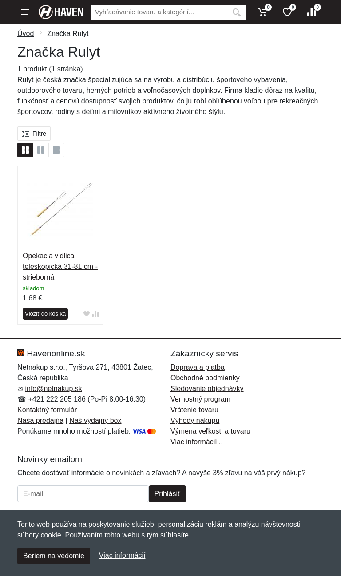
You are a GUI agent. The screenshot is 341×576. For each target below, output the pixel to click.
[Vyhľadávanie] (159, 12)
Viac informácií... (196, 442)
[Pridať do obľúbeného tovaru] (86, 314)
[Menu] (25, 12)
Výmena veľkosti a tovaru (210, 431)
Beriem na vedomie (53, 556)
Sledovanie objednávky (207, 388)
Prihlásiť (167, 493)
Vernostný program (200, 399)
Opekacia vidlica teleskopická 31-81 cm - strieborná (60, 266)
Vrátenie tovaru (194, 410)
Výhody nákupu (194, 420)
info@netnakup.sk (53, 388)
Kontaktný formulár (47, 410)
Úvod (25, 33)
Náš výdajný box (95, 420)
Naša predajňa (40, 420)
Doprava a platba (197, 367)
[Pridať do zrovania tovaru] (95, 314)
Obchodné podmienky (205, 378)
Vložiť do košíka (45, 313)
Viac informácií (122, 555)
